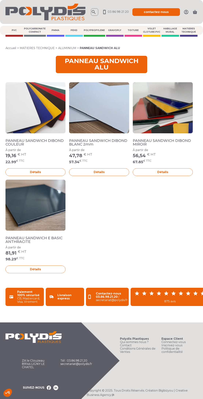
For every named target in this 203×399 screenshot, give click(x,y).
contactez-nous (156, 12)
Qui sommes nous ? (134, 342)
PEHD (74, 30)
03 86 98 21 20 (115, 11)
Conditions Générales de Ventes (137, 350)
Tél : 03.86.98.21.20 (73, 360)
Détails (35, 172)
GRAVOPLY (114, 30)
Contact (126, 345)
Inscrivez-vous (171, 345)
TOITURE (133, 30)
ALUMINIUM (67, 48)
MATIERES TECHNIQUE (188, 30)
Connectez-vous (173, 342)
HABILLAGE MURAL (170, 30)
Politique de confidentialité (172, 350)
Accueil (10, 48)
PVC (14, 30)
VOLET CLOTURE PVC (151, 30)
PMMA (55, 30)
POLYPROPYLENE (94, 30)
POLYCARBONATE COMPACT (35, 30)
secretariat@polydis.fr (76, 364)
